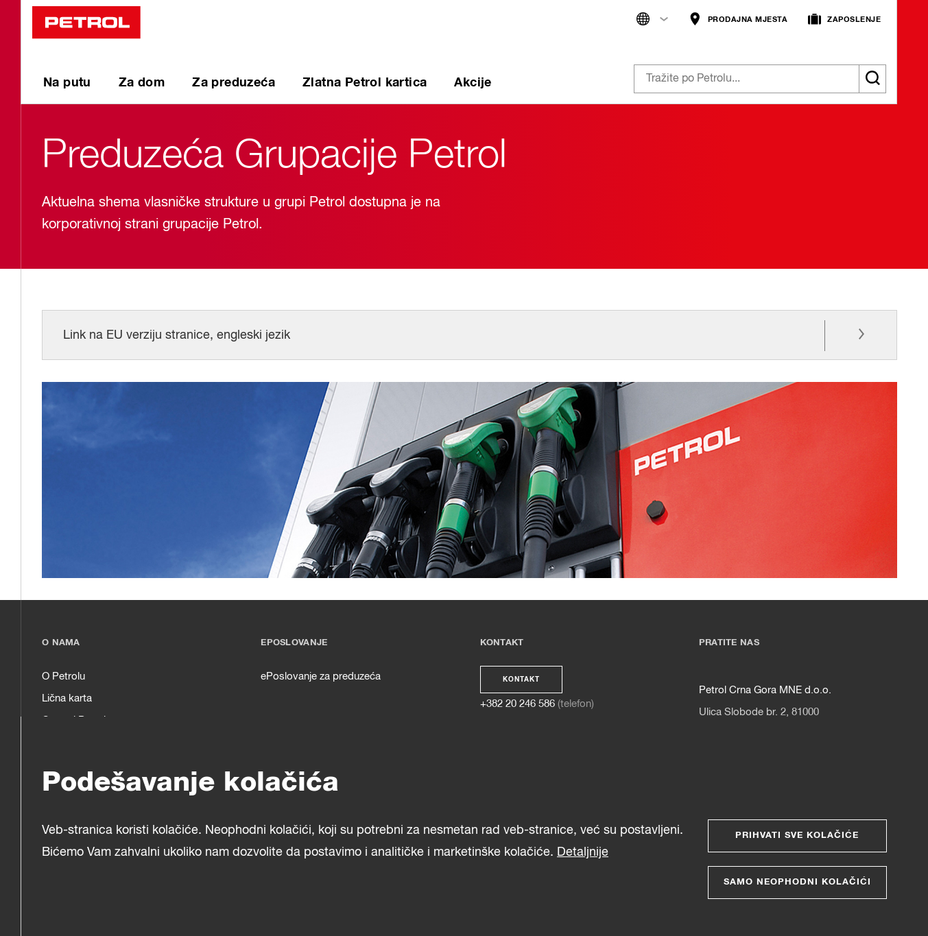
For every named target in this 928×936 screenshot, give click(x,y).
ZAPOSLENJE (844, 19)
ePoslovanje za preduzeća (321, 676)
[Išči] (872, 78)
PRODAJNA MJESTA (738, 19)
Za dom (142, 83)
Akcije (472, 83)
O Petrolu (63, 676)
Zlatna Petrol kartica (364, 83)
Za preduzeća (233, 83)
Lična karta (67, 698)
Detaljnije (582, 852)
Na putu (67, 83)
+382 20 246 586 (517, 704)
